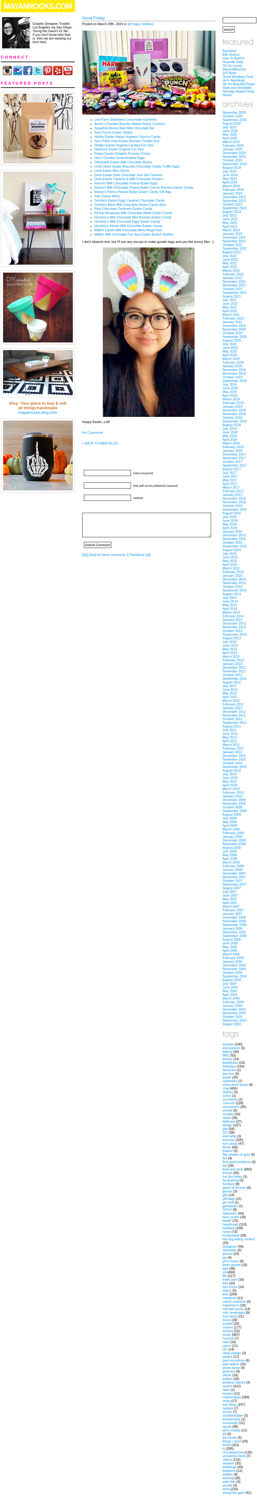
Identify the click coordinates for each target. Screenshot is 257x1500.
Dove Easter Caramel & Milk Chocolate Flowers (129, 179)
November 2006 (234, 921)
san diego (230, 1404)
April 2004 (230, 994)
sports (227, 1426)
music (227, 1334)
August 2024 (232, 167)
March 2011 (231, 744)
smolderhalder (233, 1415)
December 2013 (234, 623)
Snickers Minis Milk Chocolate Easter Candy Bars (130, 204)
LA (224, 1272)
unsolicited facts (234, 1456)
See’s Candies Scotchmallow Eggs (120, 158)
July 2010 (230, 774)
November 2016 (234, 502)
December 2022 (234, 237)
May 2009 (230, 822)
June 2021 (230, 303)
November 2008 (234, 844)
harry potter (231, 1217)
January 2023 (233, 234)
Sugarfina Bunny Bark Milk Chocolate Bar (125, 128)
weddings (230, 1467)
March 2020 (231, 359)
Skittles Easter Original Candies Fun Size (124, 145)
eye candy (230, 1143)
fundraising (231, 1180)
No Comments (92, 432)
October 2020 (233, 333)
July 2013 (230, 642)
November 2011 (234, 715)
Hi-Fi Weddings (234, 80)
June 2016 (230, 520)
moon (227, 1320)
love (226, 1294)
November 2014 (234, 583)
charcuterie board (235, 1084)
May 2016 (230, 524)
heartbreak (230, 1224)
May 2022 (230, 263)
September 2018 (235, 421)
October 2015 (233, 542)
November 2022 (234, 241)
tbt (224, 1434)
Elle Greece (231, 54)
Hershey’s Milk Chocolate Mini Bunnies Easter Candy (133, 217)
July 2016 (230, 517)
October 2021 (233, 289)
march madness (234, 1301)
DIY (225, 1132)
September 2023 (235, 208)
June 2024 (230, 175)
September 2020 (235, 336)
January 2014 (233, 620)
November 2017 (234, 458)
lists (225, 1283)
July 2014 (230, 597)
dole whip (230, 1136)
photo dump (231, 1368)
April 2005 (230, 950)
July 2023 (230, 215)
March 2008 (231, 862)
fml (225, 1165)
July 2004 (230, 983)
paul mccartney (234, 1360)
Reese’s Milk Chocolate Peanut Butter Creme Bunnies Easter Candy (144, 187)
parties (228, 1356)
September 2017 (235, 465)
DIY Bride (230, 73)
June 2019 (230, 388)
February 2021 (233, 318)
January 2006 (233, 928)
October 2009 (233, 807)
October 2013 (233, 631)
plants (227, 1375)
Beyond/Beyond (234, 69)
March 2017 (231, 487)
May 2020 (230, 351)
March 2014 (231, 612)
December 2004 (234, 965)
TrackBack (140, 555)
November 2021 (234, 285)
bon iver (228, 1073)
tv (224, 1448)
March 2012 (231, 700)
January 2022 (233, 278)
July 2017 (230, 472)
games (228, 1191)
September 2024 (235, 164)
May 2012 (230, 693)
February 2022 (233, 274)
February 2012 (233, 704)
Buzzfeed (229, 51)
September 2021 (235, 292)
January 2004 (233, 1005)
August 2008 (232, 847)
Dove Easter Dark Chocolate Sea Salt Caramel (128, 175)
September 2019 (235, 381)
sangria (228, 1408)
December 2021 (234, 281)
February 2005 (233, 958)
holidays (148, 24)
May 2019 (230, 392)
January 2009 (233, 836)
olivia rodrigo (232, 1353)
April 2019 (230, 395)
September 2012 (235, 678)
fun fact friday (232, 1176)
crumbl (228, 1110)
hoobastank (231, 1235)
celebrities (230, 1081)
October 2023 (233, 204)
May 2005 (230, 947)
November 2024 (234, 156)
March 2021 (231, 314)
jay (225, 1257)
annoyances (231, 1048)
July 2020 (230, 344)
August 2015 (232, 550)
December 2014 (234, 579)
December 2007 (234, 873)
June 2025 (230, 131)
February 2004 (233, 1002)
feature (228, 1151)
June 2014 (230, 601)
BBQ (226, 1055)
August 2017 (232, 469)
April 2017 (230, 484)
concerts (229, 1103)
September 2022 (235, 248)
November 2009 (234, 803)
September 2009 (235, 811)
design (227, 1125)
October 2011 (233, 719)
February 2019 (233, 403)
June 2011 (230, 733)
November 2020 (234, 329)
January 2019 (233, 406)
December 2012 (234, 667)
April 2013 (230, 653)
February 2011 (233, 748)
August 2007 (232, 888)
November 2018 (234, 414)
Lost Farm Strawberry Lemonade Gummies (126, 119)
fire (225, 1158)
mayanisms (231, 1305)
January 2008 (233, 869)
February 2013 (233, 660)
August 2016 (232, 513)
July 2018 (230, 428)
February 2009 (233, 833)
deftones (229, 1121)
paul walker (231, 1364)
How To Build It (233, 58)
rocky (226, 1401)
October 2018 (233, 417)
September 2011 (235, 722)
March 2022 (231, 270)
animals (228, 1044)
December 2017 (234, 454)
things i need (232, 1441)
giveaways (230, 1206)
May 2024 (230, 178)
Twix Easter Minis (107, 196)
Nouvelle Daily (233, 62)
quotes (228, 1386)
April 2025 (230, 138)
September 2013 (235, 634)
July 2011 (230, 730)
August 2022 (232, 252)
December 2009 (234, 800)
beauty (228, 1059)
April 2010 (230, 785)
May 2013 (230, 649)
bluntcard (229, 1070)
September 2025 (235, 120)
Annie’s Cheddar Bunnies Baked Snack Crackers (130, 124)
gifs (225, 1195)
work (226, 1489)
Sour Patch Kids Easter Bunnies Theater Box (127, 141)
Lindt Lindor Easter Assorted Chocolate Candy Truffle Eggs (137, 166)
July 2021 (230, 300)
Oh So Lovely (232, 65)
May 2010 (230, 781)
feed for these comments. (104, 555)
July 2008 (230, 851)
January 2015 (233, 575)
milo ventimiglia (234, 1312)
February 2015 (233, 572)
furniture (229, 1184)
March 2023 (231, 230)
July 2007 (230, 892)
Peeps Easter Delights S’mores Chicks (122, 153)
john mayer (231, 1261)
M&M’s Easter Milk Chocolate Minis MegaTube (128, 230)
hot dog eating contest (239, 1239)
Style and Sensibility (237, 87)
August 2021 (232, 296)
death (227, 1118)
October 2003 (233, 1016)
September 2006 (235, 925)
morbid (228, 1323)
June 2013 (230, 645)
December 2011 (234, 711)
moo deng (230, 1316)
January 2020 (233, 366)
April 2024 (230, 182)
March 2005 (231, 954)
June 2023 (230, 219)
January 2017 (233, 495)
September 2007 (235, 884)
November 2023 (234, 200)
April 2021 (230, 311)
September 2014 (235, 590)
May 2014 (230, 605)
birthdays (229, 1066)
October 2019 (233, 377)
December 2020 (234, 325)
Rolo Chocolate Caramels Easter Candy (123, 208)
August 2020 (232, 340)
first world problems (237, 1162)
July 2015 (230, 553)
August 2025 (232, 123)
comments (230, 1099)
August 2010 (232, 770)
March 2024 (231, 186)
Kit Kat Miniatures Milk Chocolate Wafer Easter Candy (134, 213)
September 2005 (235, 936)
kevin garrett (232, 1265)
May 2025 (230, 134)
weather (228, 1463)
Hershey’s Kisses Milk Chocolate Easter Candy (128, 226)
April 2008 (230, 858)
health (227, 1220)
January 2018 (233, 450)
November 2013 (234, 627)
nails (226, 1342)
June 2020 (230, 347)
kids (226, 1268)
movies (228, 1327)
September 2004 (235, 976)
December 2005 (234, 932)
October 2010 (233, 763)
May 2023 (230, 223)
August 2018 (232, 425)
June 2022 (230, 259)
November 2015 (234, 539)
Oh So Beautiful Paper (239, 84)
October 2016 (233, 506)
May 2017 (230, 480)
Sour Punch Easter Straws (114, 132)
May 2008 (230, 855)
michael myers (233, 1309)
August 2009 (232, 814)
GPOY (227, 1209)
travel (227, 1445)
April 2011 (230, 741)
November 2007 (234, 877)
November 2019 (234, 373)
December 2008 (234, 840)
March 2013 (231, 656)
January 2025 (233, 149)
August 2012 (232, 682)
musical (228, 1338)
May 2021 (230, 307)
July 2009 (230, 818)
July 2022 (230, 256)
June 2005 (230, 943)
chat (226, 1088)
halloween (230, 1213)
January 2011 (233, 752)
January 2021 (233, 322)
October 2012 (233, 675)
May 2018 (230, 436)
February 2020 (233, 362)
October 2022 (233, 245)
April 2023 (230, 226)
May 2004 (230, 991)
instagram (230, 1246)
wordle (227, 1485)
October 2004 (233, 972)
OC (225, 1349)
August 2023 (232, 211)
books (227, 1077)
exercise (229, 1140)
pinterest (229, 1371)
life (225, 1276)
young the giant (234, 1492)
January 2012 (233, 708)
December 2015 (234, 535)
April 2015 (230, 564)
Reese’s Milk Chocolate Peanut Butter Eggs (126, 183)
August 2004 (232, 980)
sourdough (230, 1423)
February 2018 (233, 447)
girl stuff (228, 1202)
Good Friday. (94, 18)
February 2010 (233, 792)
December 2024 (234, 153)
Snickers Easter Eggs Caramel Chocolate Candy (130, 200)
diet (225, 1129)
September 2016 (235, 509)
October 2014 (233, 586)
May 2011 (230, 737)
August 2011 (232, 726)
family (227, 1147)
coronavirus (231, 1107)
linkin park (230, 1279)
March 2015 (231, 568)
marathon (230, 1298)
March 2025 (231, 142)
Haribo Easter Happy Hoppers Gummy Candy (128, 136)
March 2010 (231, 789)
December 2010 (234, 756)
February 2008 (233, 866)
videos (227, 1459)
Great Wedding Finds (238, 76)
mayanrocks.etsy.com (38, 412)
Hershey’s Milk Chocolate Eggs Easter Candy (127, 221)
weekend (229, 1470)
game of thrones (234, 1187)
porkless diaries (234, 1382)
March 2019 (231, 399)
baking (227, 1051)
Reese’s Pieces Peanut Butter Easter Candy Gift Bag (133, 192)
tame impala (231, 1430)
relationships (232, 1397)
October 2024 (233, 160)
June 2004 (230, 987)
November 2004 (234, 969)
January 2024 (233, 193)
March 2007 (231, 906)
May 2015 (230, 561)
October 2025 (233, 116)
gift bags (134, 24)
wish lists (229, 1481)
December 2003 (234, 1009)
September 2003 (235, 1020)
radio (226, 1390)
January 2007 (233, 914)
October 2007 (233, 880)
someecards (231, 1419)
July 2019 (230, 384)
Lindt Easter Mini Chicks (112, 170)
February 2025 (233, 145)
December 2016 (234, 498)
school (227, 1412)
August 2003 (232, 1024)
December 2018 (234, 410)
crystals (228, 1114)
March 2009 (231, 829)
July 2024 (230, 171)
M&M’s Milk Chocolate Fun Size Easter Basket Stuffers (134, 234)
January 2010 (233, 796)
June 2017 (230, 476)
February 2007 (233, 910)
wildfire (228, 1474)
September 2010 (235, 767)
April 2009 (230, 825)
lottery (227, 1290)
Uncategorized (233, 1452)
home (227, 1232)
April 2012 (230, 697)
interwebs (230, 1250)
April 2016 (230, 528)
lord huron (230, 1287)
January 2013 (233, 664)
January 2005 (233, 961)
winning (228, 1478)
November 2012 (234, 671)
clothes (228, 1092)
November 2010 (234, 759)
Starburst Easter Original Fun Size (119, 149)
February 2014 (233, 616)
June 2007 (230, 895)
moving (228, 1331)
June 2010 (230, 778)
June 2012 (230, 689)
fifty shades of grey (236, 1154)
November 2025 (234, 112)
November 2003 (234, 1013)
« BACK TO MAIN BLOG (100, 443)
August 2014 (232, 594)
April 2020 (230, 355)
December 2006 (234, 917)
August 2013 (232, 638)
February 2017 (233, 491)
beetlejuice (230, 1062)
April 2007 (230, 903)
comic (227, 1096)
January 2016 (233, 531)
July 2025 (230, 127)
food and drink (233, 1169)
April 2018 (230, 439)
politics (228, 1379)
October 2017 (233, 461)
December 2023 (234, 197)
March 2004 (231, 998)
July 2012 (230, 686)
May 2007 (230, 899)
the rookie (230, 1437)
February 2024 (233, 189)
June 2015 (230, 557)
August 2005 (232, 939)
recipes (228, 1393)
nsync (227, 1345)
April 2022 (230, 267)
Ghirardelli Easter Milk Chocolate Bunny (123, 162)
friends (228, 1173)
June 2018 (230, 432)
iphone (228, 1254)
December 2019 (234, 370)
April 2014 (230, 608)
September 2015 (235, 546)
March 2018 (231, 443)
